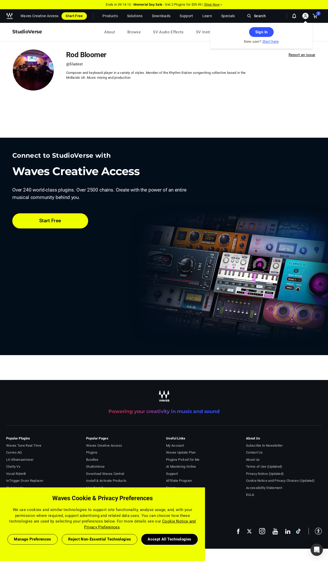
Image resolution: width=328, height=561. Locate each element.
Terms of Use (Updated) (264, 466)
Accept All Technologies (169, 539)
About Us (253, 460)
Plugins (91, 452)
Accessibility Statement (264, 488)
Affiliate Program (179, 481)
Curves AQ (14, 452)
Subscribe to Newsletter (264, 445)
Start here (270, 41)
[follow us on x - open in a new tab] (249, 531)
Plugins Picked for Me (182, 460)
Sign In (261, 32)
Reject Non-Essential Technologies (99, 539)
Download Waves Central (105, 474)
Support (172, 474)
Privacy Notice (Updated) (265, 474)
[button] (315, 531)
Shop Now (212, 4)
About (109, 32)
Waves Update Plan (181, 452)
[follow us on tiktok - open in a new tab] (298, 531)
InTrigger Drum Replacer (24, 481)
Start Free (74, 16)
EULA (250, 495)
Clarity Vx (13, 466)
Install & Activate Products (106, 481)
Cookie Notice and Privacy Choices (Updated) (280, 481)
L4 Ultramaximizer (19, 460)
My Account (175, 445)
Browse (134, 32)
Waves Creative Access (39, 16)
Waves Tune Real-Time (23, 445)
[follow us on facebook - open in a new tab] (238, 531)
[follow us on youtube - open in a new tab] (275, 531)
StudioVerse (95, 466)
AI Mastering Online (181, 466)
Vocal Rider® (16, 474)
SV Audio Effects (168, 32)
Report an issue (302, 55)
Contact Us (254, 452)
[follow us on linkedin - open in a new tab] (287, 531)
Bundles (92, 460)
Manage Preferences (32, 539)
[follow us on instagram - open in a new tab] (262, 531)
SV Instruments (210, 32)
